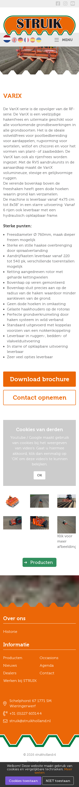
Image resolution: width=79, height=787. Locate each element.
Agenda (47, 665)
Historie (10, 631)
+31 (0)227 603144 (25, 713)
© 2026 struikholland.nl (39, 755)
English (14, 40)
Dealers (9, 673)
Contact (47, 673)
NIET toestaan (58, 781)
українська (38, 40)
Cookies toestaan (23, 781)
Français (26, 40)
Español (32, 40)
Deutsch (20, 40)
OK (39, 475)
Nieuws (10, 665)
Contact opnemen (39, 397)
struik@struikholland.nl (30, 720)
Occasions (49, 657)
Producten (41, 562)
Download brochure (39, 379)
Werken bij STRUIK (19, 680)
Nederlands (7, 39)
